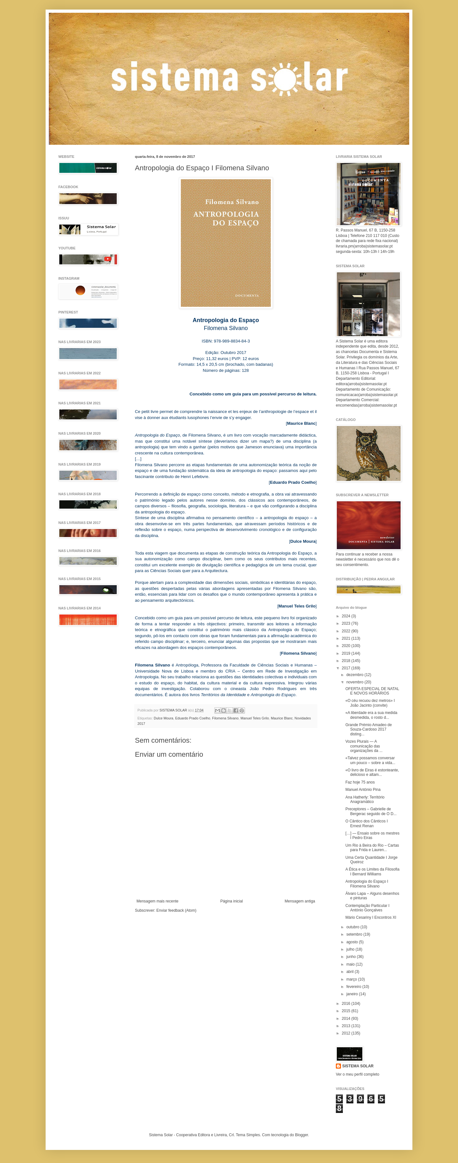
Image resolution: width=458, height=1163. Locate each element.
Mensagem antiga (300, 901)
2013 (346, 1026)
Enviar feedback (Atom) (176, 910)
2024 (346, 616)
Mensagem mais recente (157, 901)
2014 (346, 1018)
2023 (346, 623)
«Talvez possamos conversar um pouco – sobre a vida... (370, 760)
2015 (346, 1011)
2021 (346, 638)
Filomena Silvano (225, 718)
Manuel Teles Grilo (254, 718)
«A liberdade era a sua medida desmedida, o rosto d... (371, 714)
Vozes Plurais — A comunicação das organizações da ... (363, 746)
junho (351, 956)
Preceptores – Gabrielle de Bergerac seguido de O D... (370, 811)
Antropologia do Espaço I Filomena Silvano (366, 883)
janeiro (352, 994)
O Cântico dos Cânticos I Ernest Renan (366, 823)
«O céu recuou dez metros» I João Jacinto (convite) (370, 702)
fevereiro (354, 986)
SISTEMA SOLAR (357, 1066)
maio (351, 964)
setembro (354, 934)
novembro (355, 682)
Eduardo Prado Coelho (192, 718)
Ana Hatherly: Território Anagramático (365, 799)
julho (351, 949)
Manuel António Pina (362, 789)
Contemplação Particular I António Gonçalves (367, 907)
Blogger (301, 1135)
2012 (346, 1033)
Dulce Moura (163, 718)
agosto (352, 942)
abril (350, 971)
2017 (346, 668)
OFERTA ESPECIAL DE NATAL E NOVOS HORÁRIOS (372, 691)
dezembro (355, 675)
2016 (346, 1003)
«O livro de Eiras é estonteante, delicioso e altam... (372, 772)
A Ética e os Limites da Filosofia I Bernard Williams (372, 871)
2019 (346, 653)
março (352, 979)
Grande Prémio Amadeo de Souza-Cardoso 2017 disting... (368, 729)
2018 (346, 661)
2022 (346, 631)
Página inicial (231, 901)
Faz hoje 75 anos (360, 782)
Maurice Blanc (281, 718)
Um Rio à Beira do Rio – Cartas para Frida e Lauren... (372, 847)
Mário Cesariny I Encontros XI (370, 917)
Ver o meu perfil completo (357, 1074)
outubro (353, 927)
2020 (346, 646)
